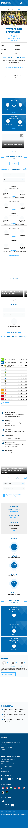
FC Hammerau (10, 384)
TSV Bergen (10, 369)
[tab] (5, 169)
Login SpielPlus (5, 771)
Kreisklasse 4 (17, 49)
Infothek (3, 749)
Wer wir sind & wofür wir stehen (9, 740)
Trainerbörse (4, 768)
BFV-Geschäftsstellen (6, 766)
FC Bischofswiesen (11, 359)
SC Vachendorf (10, 399)
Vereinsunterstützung (6, 747)
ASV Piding (10, 396)
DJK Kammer (10, 375)
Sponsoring (4, 745)
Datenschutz (16, 814)
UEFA (9, 812)
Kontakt (3, 752)
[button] (11, 36)
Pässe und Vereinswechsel (7, 759)
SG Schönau (10, 372)
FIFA (14, 812)
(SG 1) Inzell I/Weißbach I (12, 390)
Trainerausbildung (5, 761)
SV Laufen (9, 393)
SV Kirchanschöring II (12, 362)
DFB (6, 812)
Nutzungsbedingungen (6, 814)
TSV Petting (10, 378)
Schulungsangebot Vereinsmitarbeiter (10, 764)
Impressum (23, 814)
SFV (2, 812)
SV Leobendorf (10, 387)
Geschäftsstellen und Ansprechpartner (11, 742)
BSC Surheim (10, 381)
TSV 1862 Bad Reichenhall (10, 365)
